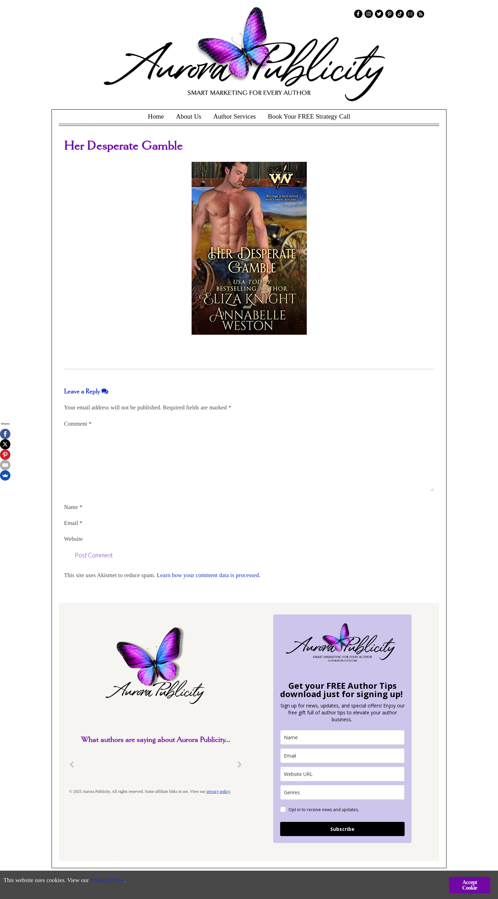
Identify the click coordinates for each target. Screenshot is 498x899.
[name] (342, 737)
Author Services (234, 116)
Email (73, 523)
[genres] (342, 792)
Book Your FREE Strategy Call (309, 116)
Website (73, 539)
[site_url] (342, 774)
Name (73, 507)
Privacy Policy (107, 880)
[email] (342, 755)
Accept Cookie (469, 885)
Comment (78, 423)
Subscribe (342, 829)
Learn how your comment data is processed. (208, 575)
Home (156, 116)
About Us (188, 116)
